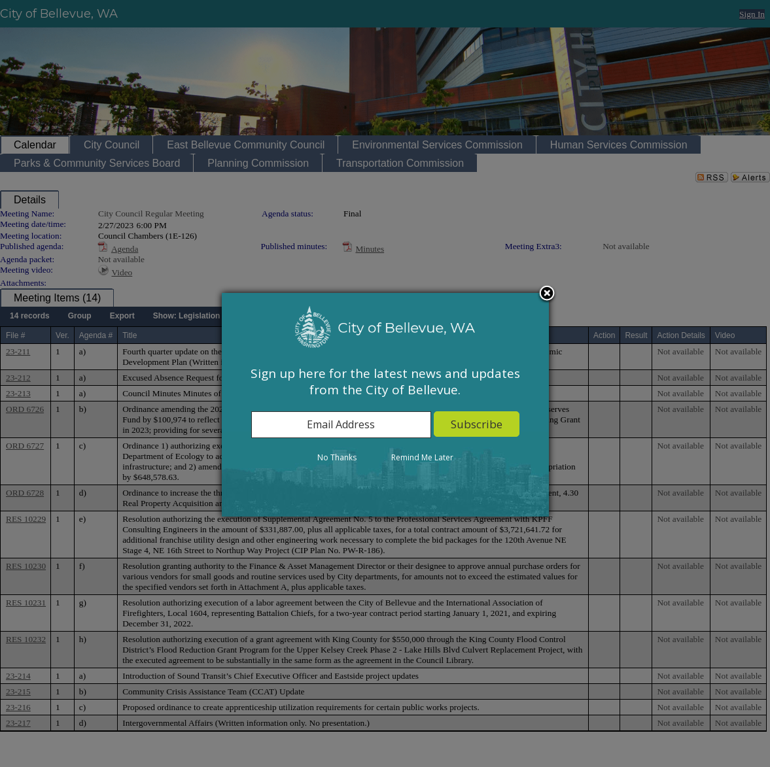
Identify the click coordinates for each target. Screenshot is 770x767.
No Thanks (337, 457)
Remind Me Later (422, 457)
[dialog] (385, 405)
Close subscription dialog (547, 294)
